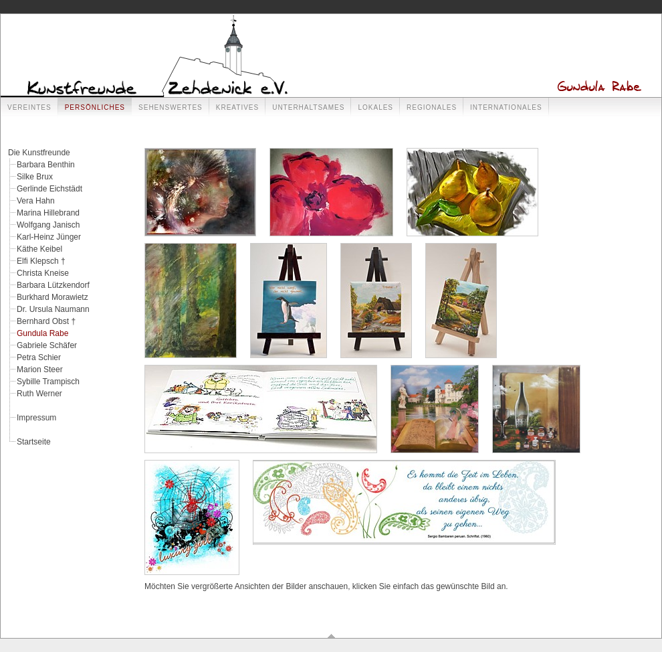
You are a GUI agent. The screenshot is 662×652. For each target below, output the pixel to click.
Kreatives (237, 107)
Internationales (506, 107)
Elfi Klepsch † (41, 261)
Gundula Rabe (42, 333)
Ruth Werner (39, 393)
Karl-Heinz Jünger (49, 237)
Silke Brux (35, 176)
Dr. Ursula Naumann (53, 309)
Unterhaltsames (308, 107)
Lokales (375, 107)
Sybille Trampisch (48, 381)
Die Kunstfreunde (39, 152)
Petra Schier (39, 357)
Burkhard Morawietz (52, 297)
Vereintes (29, 107)
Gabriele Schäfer (47, 345)
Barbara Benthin (46, 164)
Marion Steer (40, 369)
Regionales (432, 107)
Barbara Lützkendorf (53, 285)
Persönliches (95, 107)
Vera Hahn (36, 201)
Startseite (34, 441)
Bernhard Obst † (46, 321)
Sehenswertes (170, 107)
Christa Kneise (43, 273)
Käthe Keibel (39, 249)
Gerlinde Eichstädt (49, 188)
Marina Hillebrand (48, 213)
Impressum (36, 417)
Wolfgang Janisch (48, 225)
